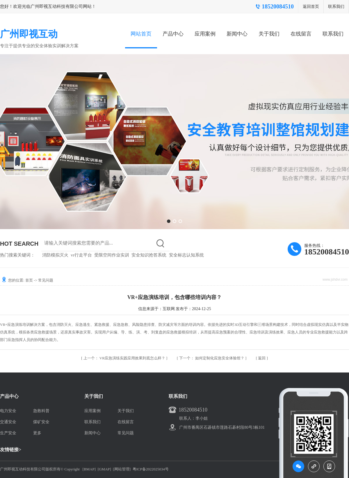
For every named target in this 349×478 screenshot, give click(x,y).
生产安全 (8, 433)
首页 (29, 280)
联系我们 (336, 6)
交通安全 (8, 422)
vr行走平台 (81, 255)
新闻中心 (237, 34)
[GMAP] (104, 469)
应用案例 (205, 34)
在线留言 (301, 34)
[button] (168, 221)
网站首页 (141, 34)
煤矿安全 (41, 422)
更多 (37, 433)
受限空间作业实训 (111, 255)
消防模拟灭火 (55, 255)
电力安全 (8, 411)
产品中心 (173, 34)
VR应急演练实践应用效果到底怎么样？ (124, 358)
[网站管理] (122, 469)
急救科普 (41, 411)
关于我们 (269, 34)
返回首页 (311, 6)
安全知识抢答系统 (148, 255)
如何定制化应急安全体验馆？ (212, 358)
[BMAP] (89, 469)
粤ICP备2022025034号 (151, 469)
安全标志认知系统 (186, 255)
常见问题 (45, 280)
